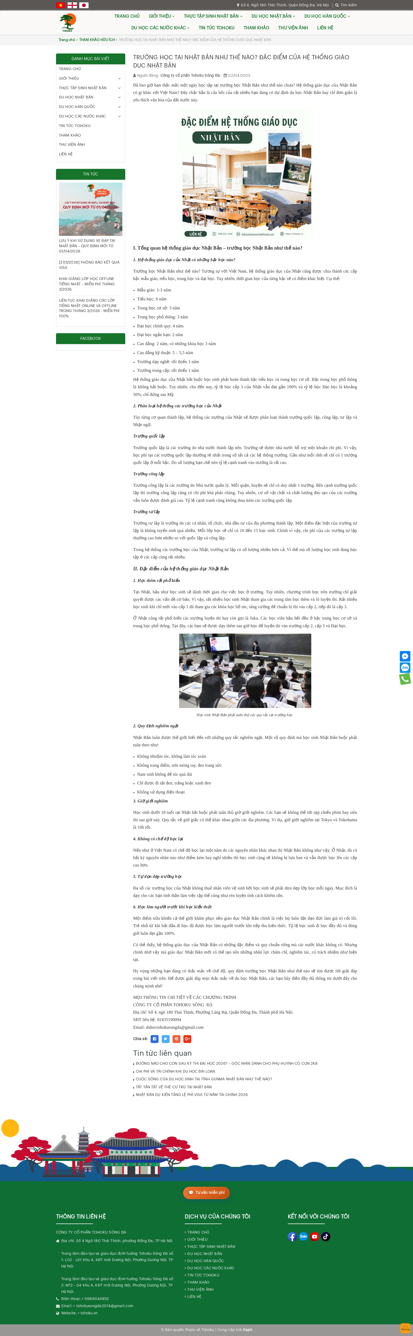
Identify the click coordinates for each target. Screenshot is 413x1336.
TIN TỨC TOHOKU (217, 28)
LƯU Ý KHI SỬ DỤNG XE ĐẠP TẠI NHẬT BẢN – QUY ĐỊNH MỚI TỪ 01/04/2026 (87, 246)
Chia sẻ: (140, 1039)
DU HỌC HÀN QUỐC (327, 16)
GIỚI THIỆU (162, 16)
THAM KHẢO (256, 28)
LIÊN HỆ (325, 28)
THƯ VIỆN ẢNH (293, 28)
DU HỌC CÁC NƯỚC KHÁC (160, 28)
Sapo (247, 1330)
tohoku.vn (89, 1313)
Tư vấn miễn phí (210, 1193)
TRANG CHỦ (127, 16)
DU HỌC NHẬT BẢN (273, 16)
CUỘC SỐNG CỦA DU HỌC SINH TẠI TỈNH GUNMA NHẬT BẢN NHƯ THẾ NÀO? (204, 1079)
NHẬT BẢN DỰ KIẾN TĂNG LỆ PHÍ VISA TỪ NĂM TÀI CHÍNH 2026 (192, 1095)
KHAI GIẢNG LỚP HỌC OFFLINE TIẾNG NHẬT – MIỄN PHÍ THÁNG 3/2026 (87, 284)
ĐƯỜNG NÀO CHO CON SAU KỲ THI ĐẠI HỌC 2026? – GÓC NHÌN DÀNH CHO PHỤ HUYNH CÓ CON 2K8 (227, 1064)
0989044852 (97, 1299)
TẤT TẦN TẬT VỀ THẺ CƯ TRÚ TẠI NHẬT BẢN (174, 1087)
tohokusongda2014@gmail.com (105, 1306)
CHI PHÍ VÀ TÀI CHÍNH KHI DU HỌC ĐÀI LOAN (175, 1071)
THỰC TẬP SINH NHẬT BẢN (213, 16)
